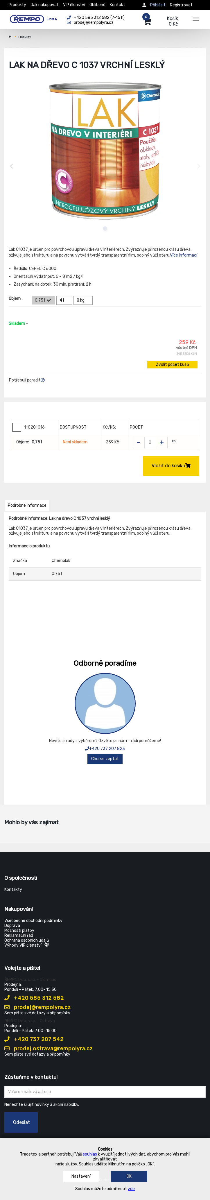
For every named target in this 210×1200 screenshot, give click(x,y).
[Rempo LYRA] (33, 18)
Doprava (12, 925)
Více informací (183, 255)
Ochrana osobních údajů (26, 940)
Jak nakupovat (44, 4)
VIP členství (74, 4)
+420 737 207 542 (34, 1039)
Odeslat (21, 1122)
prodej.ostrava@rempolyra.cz (48, 1048)
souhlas (90, 1154)
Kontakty (13, 889)
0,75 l (43, 300)
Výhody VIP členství (26, 945)
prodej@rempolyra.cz (37, 1007)
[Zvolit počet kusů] (150, 442)
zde (131, 1188)
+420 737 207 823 (105, 748)
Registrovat (181, 5)
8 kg (84, 300)
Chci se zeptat (105, 758)
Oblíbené (97, 4)
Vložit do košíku (171, 465)
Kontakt (117, 4)
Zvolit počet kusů (172, 364)
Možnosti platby (19, 930)
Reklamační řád (18, 935)
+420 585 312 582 (34, 998)
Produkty (17, 4)
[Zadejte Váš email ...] (105, 1092)
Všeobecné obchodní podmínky (33, 920)
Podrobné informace (27, 505)
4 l (65, 300)
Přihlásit (158, 5)
